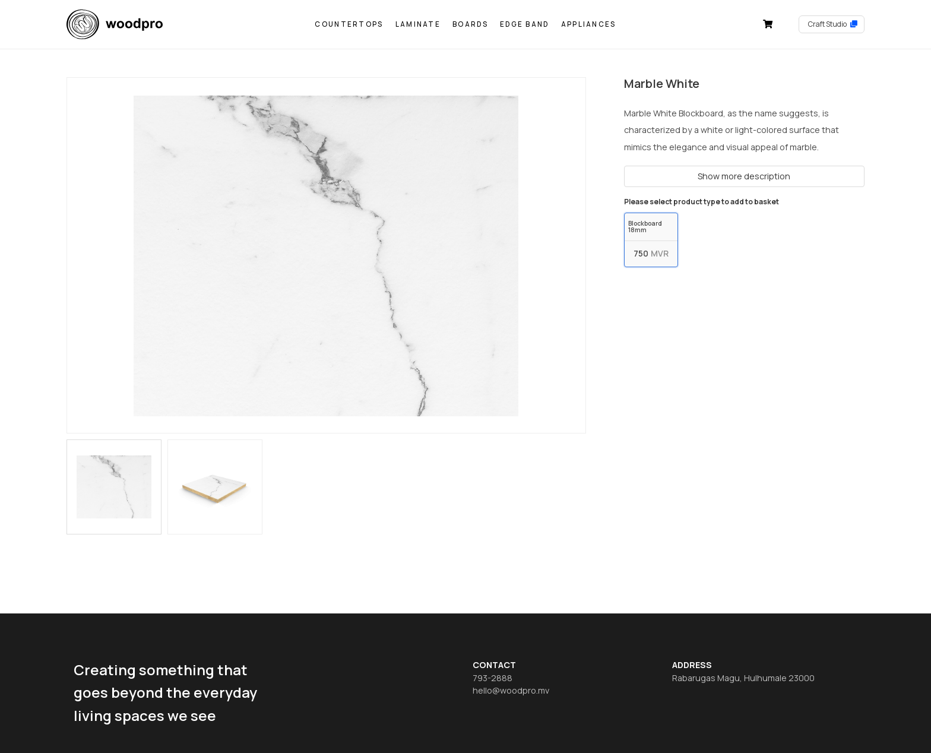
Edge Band (524, 24)
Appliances (588, 24)
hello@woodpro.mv (511, 690)
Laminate (418, 24)
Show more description (744, 176)
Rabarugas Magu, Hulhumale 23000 (743, 678)
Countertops (349, 24)
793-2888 (492, 678)
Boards (470, 24)
